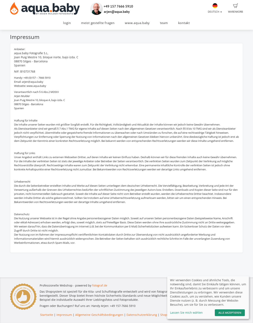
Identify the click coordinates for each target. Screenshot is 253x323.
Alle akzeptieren (229, 312)
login (67, 23)
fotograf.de (99, 285)
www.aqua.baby (137, 23)
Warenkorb (235, 8)
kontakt (184, 23)
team (164, 23)
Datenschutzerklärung (141, 315)
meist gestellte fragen (98, 23)
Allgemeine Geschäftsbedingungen (99, 315)
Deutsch (215, 8)
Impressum (64, 315)
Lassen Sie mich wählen (186, 312)
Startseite (46, 315)
